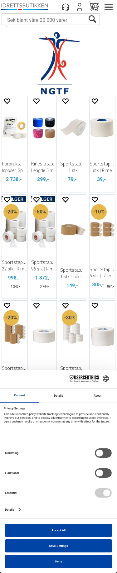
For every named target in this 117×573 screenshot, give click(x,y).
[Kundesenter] (65, 7)
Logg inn (79, 7)
